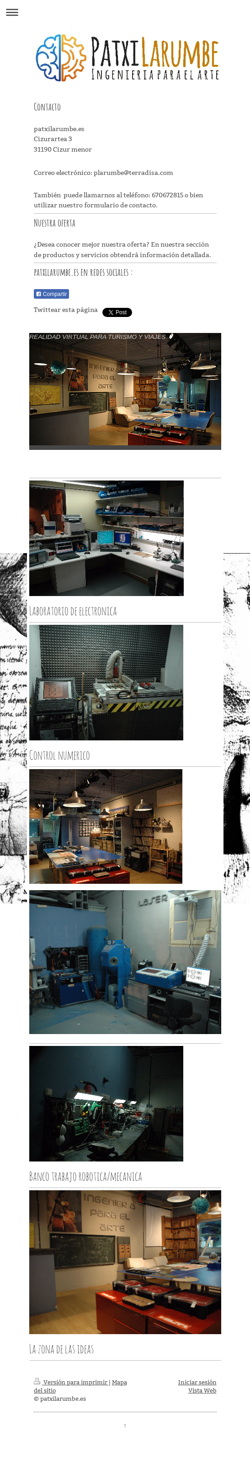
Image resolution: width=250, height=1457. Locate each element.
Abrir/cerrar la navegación (125, 12)
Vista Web (202, 1390)
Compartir (51, 294)
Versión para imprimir (71, 1382)
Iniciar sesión (197, 1382)
